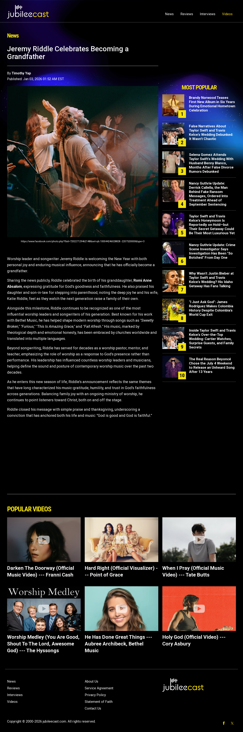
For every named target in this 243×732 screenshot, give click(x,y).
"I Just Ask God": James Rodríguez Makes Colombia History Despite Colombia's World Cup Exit (211, 308)
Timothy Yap (21, 73)
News (169, 14)
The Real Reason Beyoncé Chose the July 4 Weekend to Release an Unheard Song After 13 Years (212, 365)
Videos (227, 14)
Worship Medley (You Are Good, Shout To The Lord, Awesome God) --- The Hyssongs (43, 643)
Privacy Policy (95, 695)
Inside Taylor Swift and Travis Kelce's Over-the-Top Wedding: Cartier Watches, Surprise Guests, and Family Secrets (212, 338)
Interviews (207, 14)
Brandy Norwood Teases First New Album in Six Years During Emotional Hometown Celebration (212, 104)
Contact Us (93, 708)
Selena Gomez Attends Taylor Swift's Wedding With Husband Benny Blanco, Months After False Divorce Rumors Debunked (211, 163)
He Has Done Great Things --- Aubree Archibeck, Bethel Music (118, 643)
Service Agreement (99, 688)
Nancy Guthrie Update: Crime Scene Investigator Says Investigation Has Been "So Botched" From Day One (212, 251)
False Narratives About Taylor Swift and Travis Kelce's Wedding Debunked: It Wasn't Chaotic (211, 132)
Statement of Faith (99, 702)
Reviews (186, 14)
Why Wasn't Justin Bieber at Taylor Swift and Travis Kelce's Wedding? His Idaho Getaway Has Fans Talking (211, 279)
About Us (91, 681)
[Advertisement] (199, 64)
